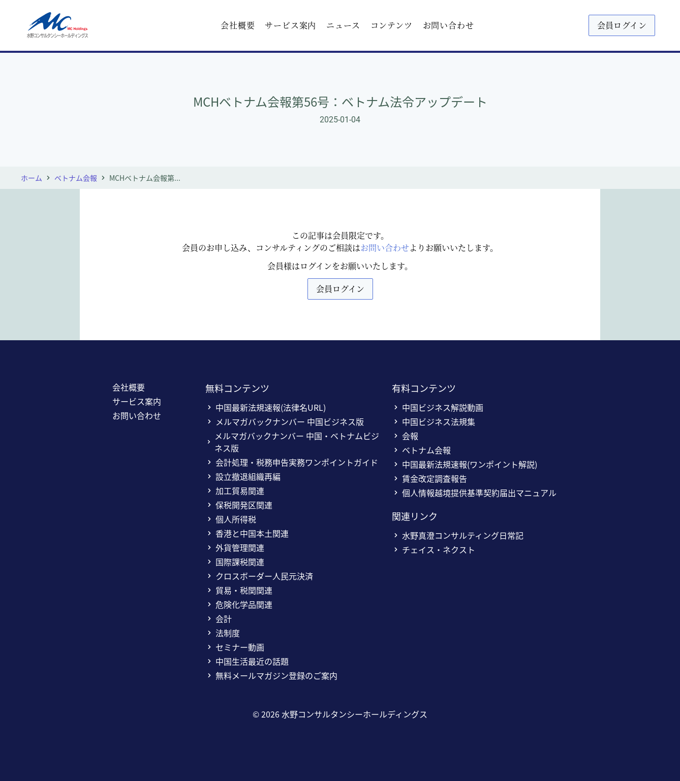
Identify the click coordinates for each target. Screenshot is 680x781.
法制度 (222, 633)
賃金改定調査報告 (429, 478)
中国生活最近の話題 (247, 661)
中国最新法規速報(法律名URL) (265, 407)
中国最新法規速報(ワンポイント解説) (464, 464)
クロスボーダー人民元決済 (259, 576)
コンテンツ (391, 25)
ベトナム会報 (75, 178)
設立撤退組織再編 (243, 476)
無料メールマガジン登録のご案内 (271, 675)
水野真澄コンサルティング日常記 (457, 535)
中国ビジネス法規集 (433, 421)
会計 (218, 618)
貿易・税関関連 (238, 590)
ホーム (31, 178)
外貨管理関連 (234, 547)
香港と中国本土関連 (247, 533)
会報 (405, 436)
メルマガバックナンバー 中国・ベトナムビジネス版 (292, 442)
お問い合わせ (448, 25)
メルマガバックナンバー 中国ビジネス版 (284, 421)
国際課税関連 (234, 562)
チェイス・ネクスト (433, 549)
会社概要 (238, 25)
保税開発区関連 (238, 505)
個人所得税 (230, 519)
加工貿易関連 (234, 490)
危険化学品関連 (238, 604)
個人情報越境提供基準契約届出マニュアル (474, 492)
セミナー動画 (234, 647)
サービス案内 (290, 25)
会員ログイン (621, 25)
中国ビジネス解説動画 (437, 407)
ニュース (343, 25)
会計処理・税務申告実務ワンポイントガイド (291, 462)
